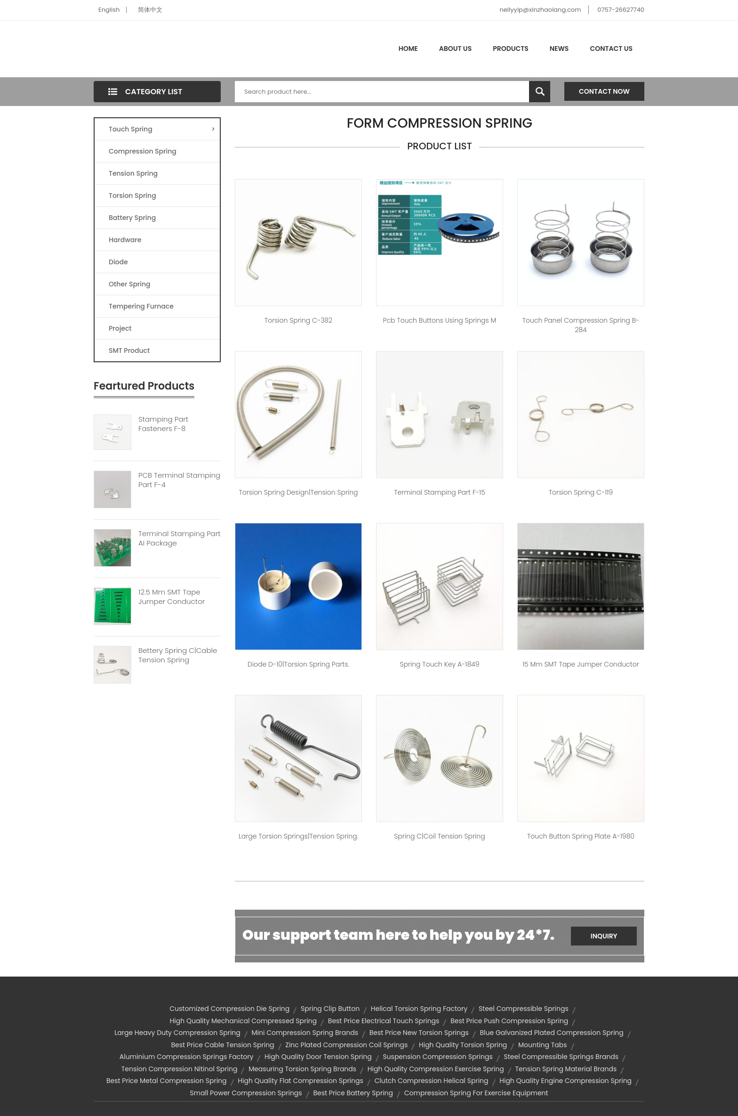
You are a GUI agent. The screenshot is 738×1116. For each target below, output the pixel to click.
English (109, 9)
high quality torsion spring (463, 1045)
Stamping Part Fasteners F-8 (163, 424)
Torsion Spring (132, 195)
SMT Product (129, 350)
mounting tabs (542, 1045)
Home (408, 48)
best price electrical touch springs (384, 1021)
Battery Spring (132, 217)
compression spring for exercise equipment (476, 1093)
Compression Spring (142, 151)
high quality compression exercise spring (436, 1069)
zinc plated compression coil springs (346, 1045)
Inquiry (604, 936)
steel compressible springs (524, 1008)
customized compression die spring (229, 1008)
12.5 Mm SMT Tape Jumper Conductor (171, 596)
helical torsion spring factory (419, 1008)
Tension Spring (133, 173)
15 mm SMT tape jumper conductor (580, 664)
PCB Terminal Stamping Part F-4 (179, 480)
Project (120, 328)
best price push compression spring (509, 1021)
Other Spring (130, 284)
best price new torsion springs (419, 1032)
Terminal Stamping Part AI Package (179, 538)
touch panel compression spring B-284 (580, 325)
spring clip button (330, 1008)
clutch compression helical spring (432, 1080)
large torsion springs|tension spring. (298, 836)
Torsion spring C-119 (581, 492)
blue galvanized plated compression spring (552, 1032)
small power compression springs (246, 1093)
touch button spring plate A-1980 (580, 836)
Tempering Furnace (141, 306)
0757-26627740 (620, 9)
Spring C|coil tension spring (439, 836)
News (559, 48)
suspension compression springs (437, 1056)
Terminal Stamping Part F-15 (439, 492)
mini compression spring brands (305, 1032)
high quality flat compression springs (300, 1080)
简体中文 (150, 9)
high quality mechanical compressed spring (243, 1021)
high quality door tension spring (318, 1056)
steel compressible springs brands (561, 1056)
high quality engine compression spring (565, 1080)
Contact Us (611, 48)
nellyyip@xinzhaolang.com (540, 9)
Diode (118, 262)
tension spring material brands (566, 1069)
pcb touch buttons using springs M (440, 320)
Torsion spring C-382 (298, 320)
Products (511, 48)
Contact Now (604, 91)
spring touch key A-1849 (439, 664)
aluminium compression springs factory (187, 1056)
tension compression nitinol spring (179, 1069)
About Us (455, 48)
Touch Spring (162, 129)
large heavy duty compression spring (177, 1032)
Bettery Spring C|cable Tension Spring (177, 655)
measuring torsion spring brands (302, 1069)
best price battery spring (353, 1093)
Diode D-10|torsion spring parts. (298, 664)
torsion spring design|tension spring (298, 492)
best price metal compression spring (166, 1080)
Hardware (125, 239)
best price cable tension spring (222, 1045)
